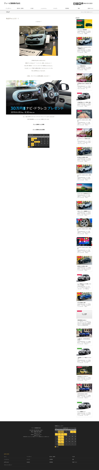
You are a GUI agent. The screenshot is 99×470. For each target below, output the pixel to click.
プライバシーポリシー (7, 462)
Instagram (77, 3)
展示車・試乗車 (20, 8)
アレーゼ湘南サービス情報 (38, 123)
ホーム (82, 11)
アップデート (8, 8)
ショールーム (43, 8)
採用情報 (51, 460)
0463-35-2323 (37, 431)
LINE (79, 3)
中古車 (32, 8)
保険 (79, 8)
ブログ (85, 11)
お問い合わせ (74, 3)
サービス (55, 8)
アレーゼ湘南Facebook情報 (39, 128)
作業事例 (67, 8)
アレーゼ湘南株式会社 (12, 3)
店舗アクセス (90, 8)
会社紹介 (28, 460)
